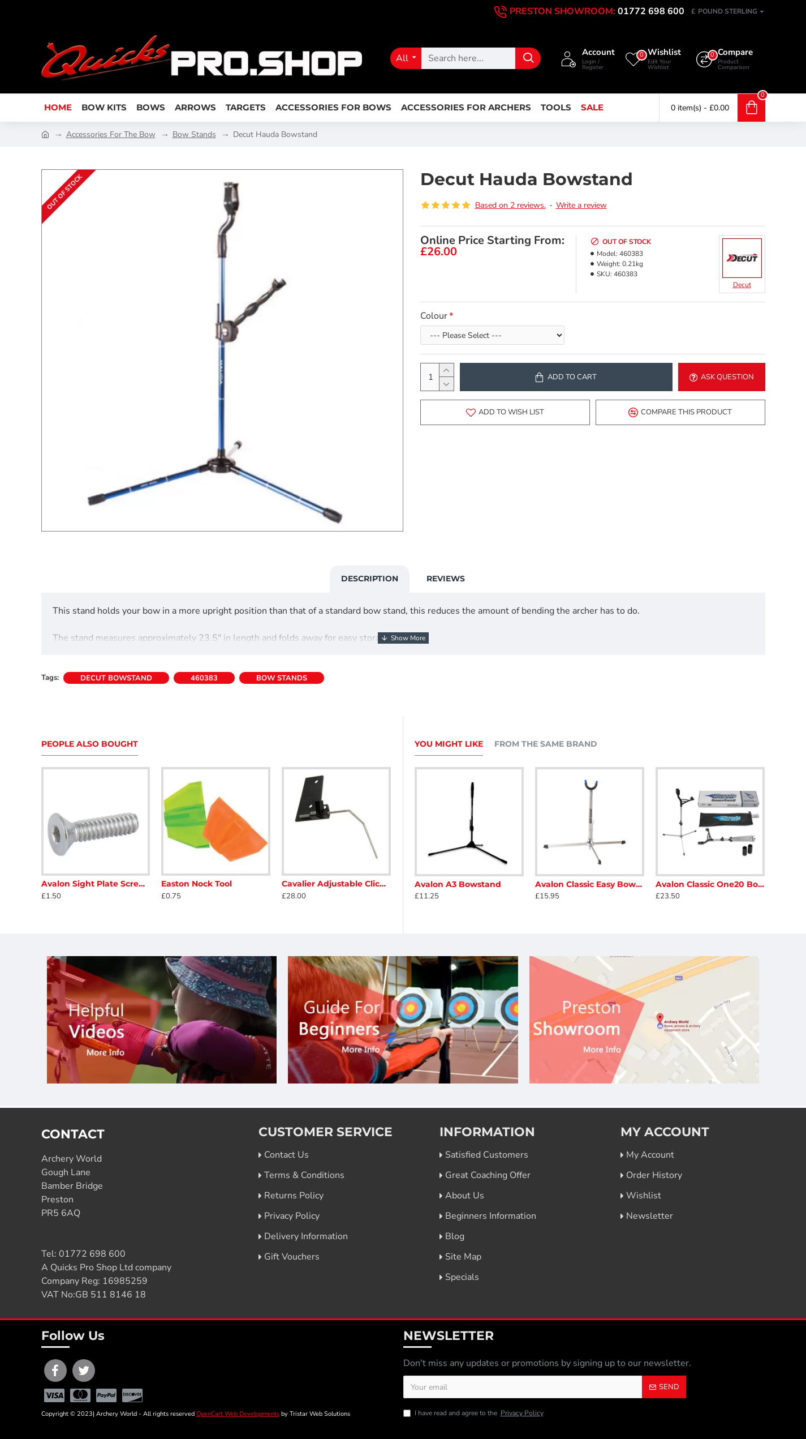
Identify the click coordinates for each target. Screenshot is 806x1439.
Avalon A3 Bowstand (458, 884)
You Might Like (449, 744)
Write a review (581, 205)
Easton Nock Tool (196, 884)
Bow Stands (194, 134)
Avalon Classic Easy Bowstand (589, 884)
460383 (204, 678)
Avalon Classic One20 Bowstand (710, 884)
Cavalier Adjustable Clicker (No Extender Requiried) (336, 884)
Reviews (445, 578)
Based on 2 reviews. (510, 205)
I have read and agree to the (474, 1413)
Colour (433, 316)
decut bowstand (116, 678)
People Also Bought (89, 744)
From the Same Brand (545, 744)
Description (369, 578)
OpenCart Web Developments (237, 1414)
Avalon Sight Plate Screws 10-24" (95, 884)
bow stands (281, 678)
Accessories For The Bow (111, 134)
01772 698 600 (92, 1254)
